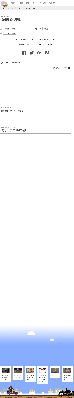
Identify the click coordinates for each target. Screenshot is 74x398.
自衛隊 (46, 29)
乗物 (13, 29)
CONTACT (43, 3)
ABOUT (13, 3)
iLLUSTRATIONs (24, 3)
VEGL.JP (52, 3)
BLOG (34, 3)
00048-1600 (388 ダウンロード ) (25, 39)
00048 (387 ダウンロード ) (48, 39)
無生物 (7, 29)
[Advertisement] (35, 89)
